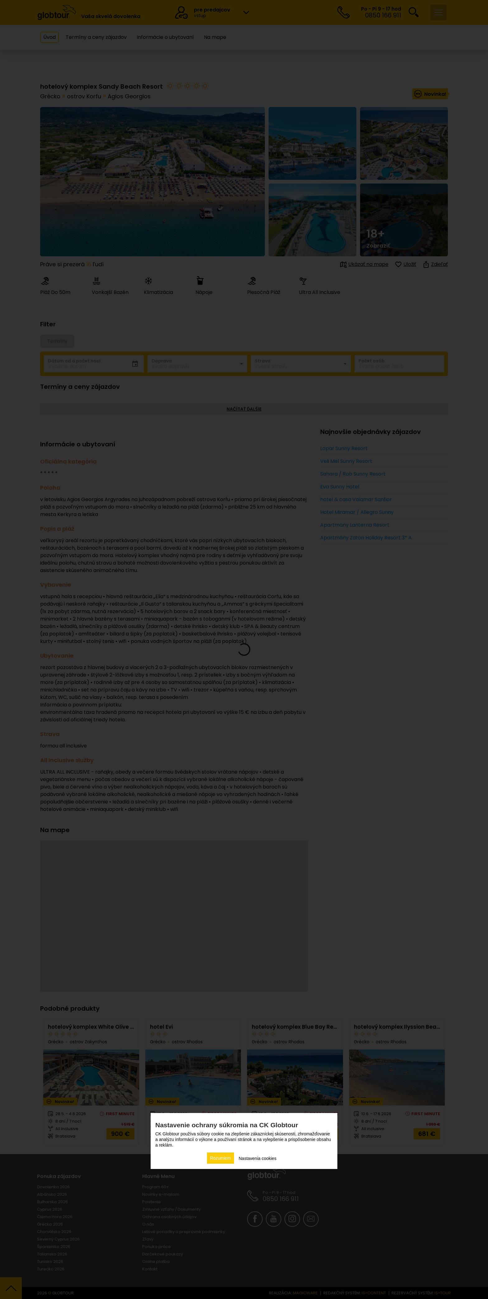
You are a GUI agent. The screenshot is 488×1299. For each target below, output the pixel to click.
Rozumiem (220, 1158)
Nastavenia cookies (257, 1158)
